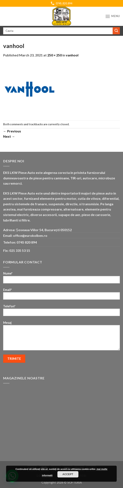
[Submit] (116, 30)
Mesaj (61, 337)
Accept (67, 474)
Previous (12, 131)
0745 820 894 (27, 242)
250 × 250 (54, 55)
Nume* (61, 279)
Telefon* (61, 311)
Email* (61, 295)
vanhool (72, 55)
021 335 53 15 (19, 250)
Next (9, 136)
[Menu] (112, 16)
